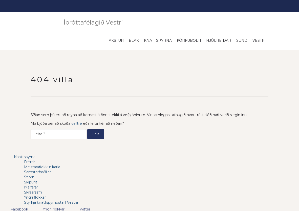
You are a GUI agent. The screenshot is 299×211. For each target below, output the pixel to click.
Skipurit (30, 182)
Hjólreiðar (218, 40)
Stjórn (29, 177)
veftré (76, 123)
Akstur (116, 40)
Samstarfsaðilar (37, 172)
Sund (241, 40)
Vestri (259, 40)
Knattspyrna (158, 40)
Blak (134, 40)
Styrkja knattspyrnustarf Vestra (51, 202)
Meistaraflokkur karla (42, 167)
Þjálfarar (31, 187)
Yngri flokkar (35, 197)
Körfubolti (189, 40)
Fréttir (29, 162)
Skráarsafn (33, 192)
